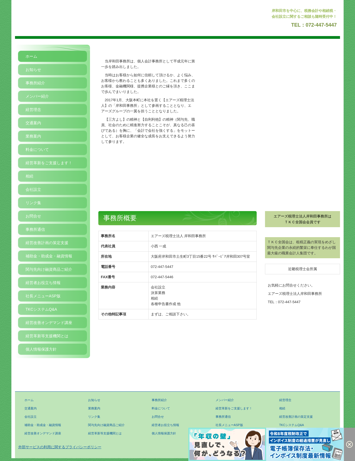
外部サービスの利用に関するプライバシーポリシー (59, 447)
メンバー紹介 (37, 96)
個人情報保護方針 (41, 349)
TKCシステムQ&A (41, 309)
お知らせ (33, 69)
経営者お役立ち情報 (43, 282)
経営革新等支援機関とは (47, 336)
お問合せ (33, 216)
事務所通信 (35, 229)
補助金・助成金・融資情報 (49, 256)
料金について (37, 149)
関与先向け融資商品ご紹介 (49, 269)
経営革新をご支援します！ (49, 163)
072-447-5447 (321, 25)
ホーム (31, 56)
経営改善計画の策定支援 (47, 242)
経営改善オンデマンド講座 (49, 322)
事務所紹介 (35, 83)
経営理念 (33, 109)
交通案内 (33, 123)
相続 (29, 176)
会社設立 (33, 189)
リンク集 (33, 203)
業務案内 (33, 136)
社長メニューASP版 (43, 296)
